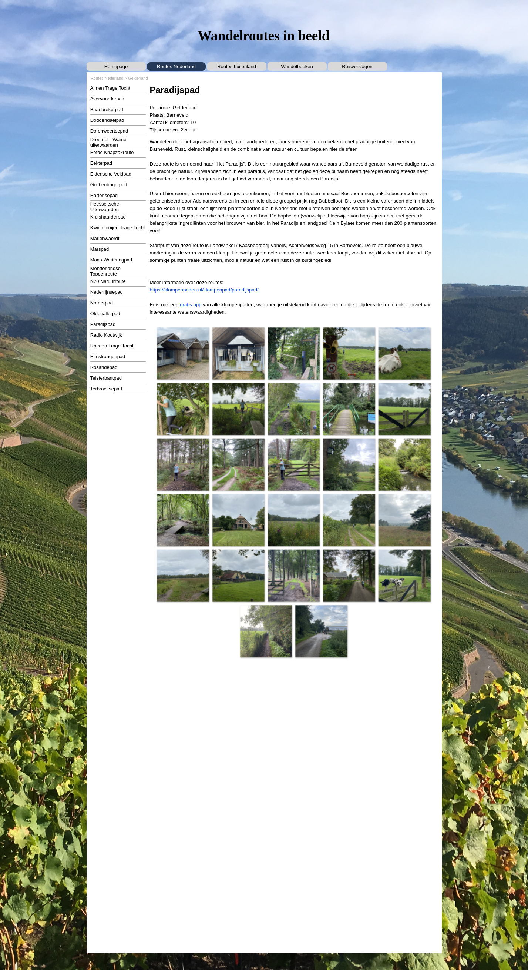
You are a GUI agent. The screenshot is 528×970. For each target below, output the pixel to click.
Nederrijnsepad (106, 292)
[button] (183, 353)
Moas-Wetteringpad (111, 260)
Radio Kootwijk (106, 335)
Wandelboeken (297, 66)
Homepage (116, 66)
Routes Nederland (176, 66)
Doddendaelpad (107, 120)
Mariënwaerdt (105, 238)
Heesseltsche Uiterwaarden (104, 206)
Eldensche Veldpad (110, 174)
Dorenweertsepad (109, 131)
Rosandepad (104, 367)
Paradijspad (103, 324)
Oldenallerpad (105, 313)
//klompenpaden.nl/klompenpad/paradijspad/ (210, 290)
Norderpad (101, 303)
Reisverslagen (357, 66)
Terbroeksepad (106, 388)
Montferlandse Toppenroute (105, 271)
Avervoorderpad (107, 98)
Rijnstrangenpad (107, 356)
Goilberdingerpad (108, 184)
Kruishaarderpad (108, 217)
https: (156, 290)
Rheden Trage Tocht (112, 346)
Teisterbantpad (106, 378)
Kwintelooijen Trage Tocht (117, 227)
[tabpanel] (294, 108)
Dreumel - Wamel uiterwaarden (109, 142)
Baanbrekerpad (106, 109)
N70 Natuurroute (108, 281)
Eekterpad (101, 163)
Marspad (99, 249)
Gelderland (138, 78)
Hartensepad (104, 195)
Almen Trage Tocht (110, 88)
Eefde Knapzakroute (112, 152)
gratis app (191, 304)
